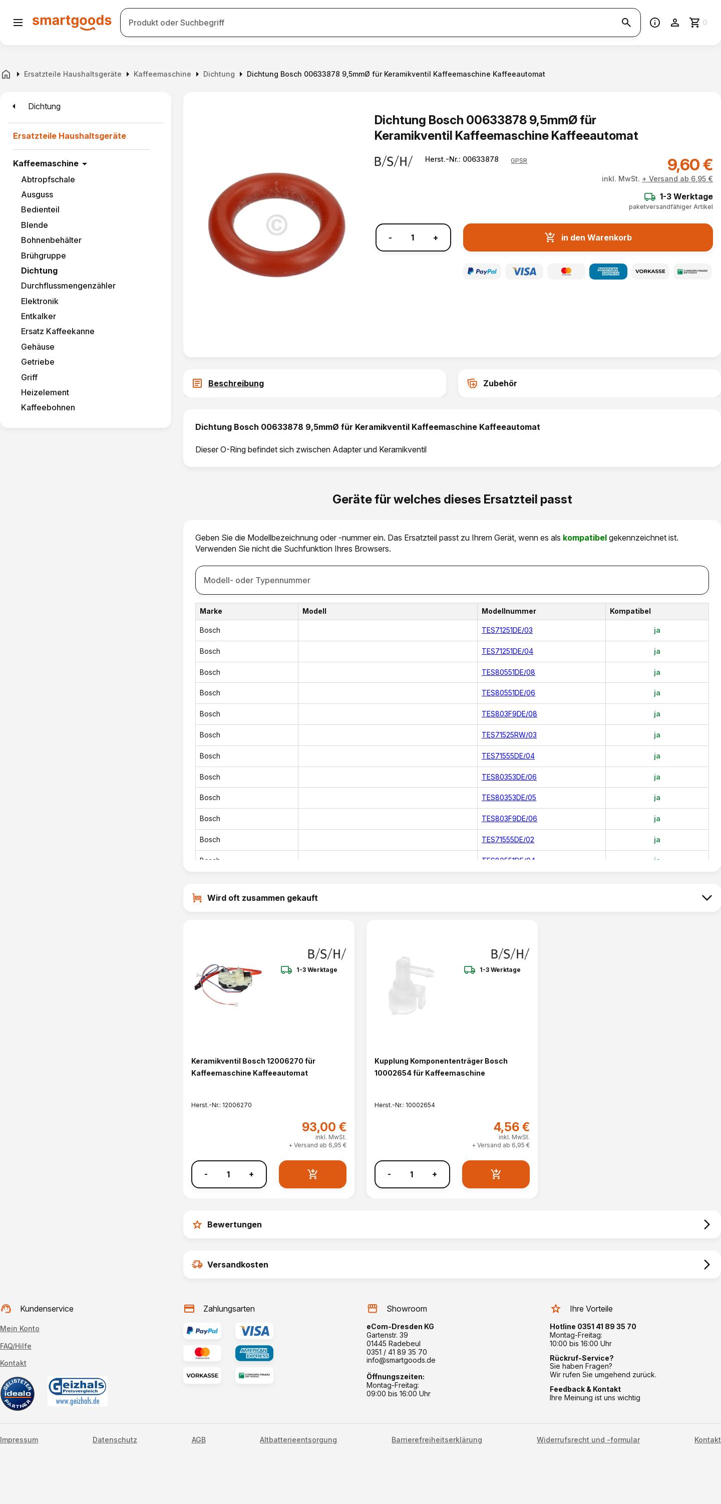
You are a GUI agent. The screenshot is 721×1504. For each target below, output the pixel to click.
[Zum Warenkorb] (699, 23)
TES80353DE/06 (509, 777)
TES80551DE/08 (508, 672)
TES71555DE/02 (508, 839)
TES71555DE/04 (508, 755)
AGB (199, 1440)
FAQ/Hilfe (16, 1346)
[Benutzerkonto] (675, 23)
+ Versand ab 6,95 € (677, 178)
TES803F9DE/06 (509, 818)
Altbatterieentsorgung (298, 1440)
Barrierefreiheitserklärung (437, 1440)
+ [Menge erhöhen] (435, 237)
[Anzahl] (412, 237)
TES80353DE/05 (509, 797)
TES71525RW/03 (509, 734)
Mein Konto (20, 1328)
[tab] (314, 383)
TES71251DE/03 (507, 630)
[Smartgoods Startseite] (72, 22)
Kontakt (13, 1363)
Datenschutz (115, 1440)
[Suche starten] (626, 23)
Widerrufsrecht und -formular (588, 1440)
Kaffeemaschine (46, 163)
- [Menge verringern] (390, 237)
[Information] (655, 23)
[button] (519, 160)
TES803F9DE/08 (509, 713)
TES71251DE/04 (507, 651)
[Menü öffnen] (18, 23)
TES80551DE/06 (508, 692)
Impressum (19, 1440)
